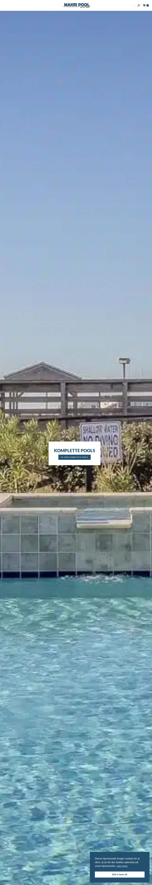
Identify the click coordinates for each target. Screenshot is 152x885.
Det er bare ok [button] (119, 874)
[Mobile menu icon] (5, 5)
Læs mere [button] (122, 866)
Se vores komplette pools (74, 457)
